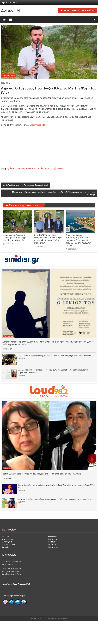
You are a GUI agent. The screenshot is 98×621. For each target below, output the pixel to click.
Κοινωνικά (52, 536)
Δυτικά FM (10, 10)
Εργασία (5, 547)
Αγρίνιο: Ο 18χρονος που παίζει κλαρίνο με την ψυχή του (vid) (35, 168)
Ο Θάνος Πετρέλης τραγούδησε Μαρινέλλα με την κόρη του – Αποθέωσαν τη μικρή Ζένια (54, 499)
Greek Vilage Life (37, 125)
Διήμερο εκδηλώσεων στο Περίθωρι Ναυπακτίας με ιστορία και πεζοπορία (15, 238)
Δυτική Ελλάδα (8, 544)
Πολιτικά (52, 544)
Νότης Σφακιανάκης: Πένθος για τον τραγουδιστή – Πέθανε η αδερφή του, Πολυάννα (41, 474)
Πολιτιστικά (8, 336)
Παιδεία (51, 542)
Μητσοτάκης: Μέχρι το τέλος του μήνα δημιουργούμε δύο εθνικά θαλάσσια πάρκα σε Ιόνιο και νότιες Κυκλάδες (53, 193)
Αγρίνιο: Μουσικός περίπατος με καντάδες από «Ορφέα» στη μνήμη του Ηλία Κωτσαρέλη (54, 356)
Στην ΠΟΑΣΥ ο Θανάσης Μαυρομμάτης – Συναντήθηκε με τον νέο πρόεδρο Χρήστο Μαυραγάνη (48, 239)
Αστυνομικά (7, 542)
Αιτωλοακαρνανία (8, 75)
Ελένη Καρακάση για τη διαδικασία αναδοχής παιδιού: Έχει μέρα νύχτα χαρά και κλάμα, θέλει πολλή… (56, 486)
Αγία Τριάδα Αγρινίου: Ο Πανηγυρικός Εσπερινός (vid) (26, 185)
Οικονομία (52, 539)
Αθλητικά (6, 536)
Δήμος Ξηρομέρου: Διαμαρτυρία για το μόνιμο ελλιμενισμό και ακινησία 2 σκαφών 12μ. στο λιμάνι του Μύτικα (78, 240)
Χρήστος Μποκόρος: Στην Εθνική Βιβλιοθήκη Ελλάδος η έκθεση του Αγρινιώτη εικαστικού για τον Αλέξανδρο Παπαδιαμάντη (48, 343)
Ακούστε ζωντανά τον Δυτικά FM (77, 10)
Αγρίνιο (45, 106)
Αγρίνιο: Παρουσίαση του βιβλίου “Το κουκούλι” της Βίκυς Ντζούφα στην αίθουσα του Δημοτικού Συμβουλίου (53, 371)
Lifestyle (7, 468)
